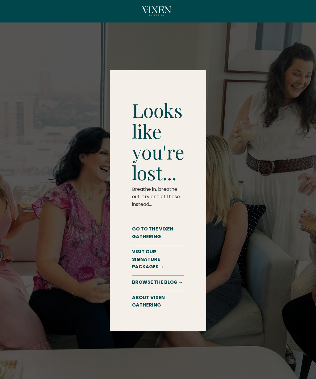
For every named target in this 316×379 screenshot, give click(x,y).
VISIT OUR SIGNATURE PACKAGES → (148, 259)
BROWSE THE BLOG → (157, 282)
